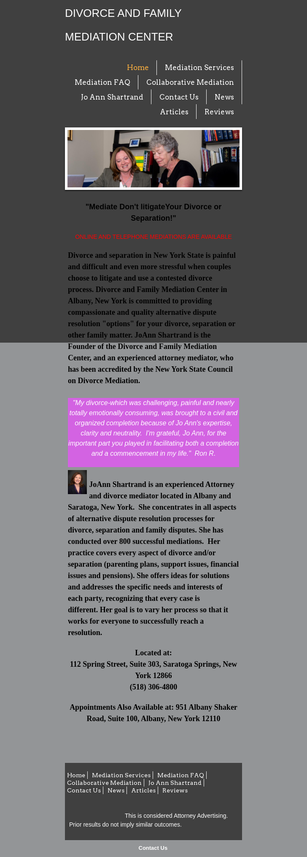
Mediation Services (199, 67)
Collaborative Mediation (190, 82)
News (224, 97)
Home (138, 67)
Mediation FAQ (102, 82)
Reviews (219, 112)
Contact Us (153, 848)
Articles (174, 112)
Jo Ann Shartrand (112, 97)
